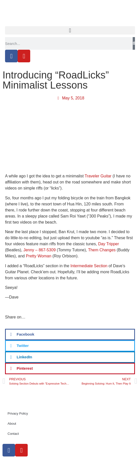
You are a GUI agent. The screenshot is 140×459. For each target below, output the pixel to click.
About (12, 423)
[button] (70, 30)
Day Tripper (108, 244)
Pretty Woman (38, 256)
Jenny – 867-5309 (39, 250)
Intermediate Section (89, 266)
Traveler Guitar (98, 176)
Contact (13, 434)
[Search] (134, 43)
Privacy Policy (18, 413)
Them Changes (102, 250)
